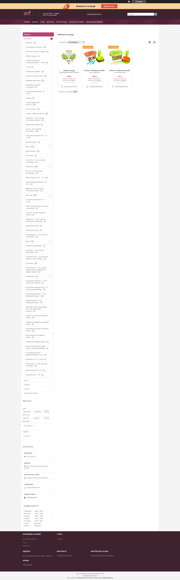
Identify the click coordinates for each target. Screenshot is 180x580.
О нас (43, 22)
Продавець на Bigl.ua (90, 575)
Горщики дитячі (31, 142)
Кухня (28, 146)
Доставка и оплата (29, 539)
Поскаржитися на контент (85, 578)
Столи (28, 67)
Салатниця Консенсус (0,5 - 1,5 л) (36, 136)
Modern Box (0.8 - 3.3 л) (34, 370)
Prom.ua (101, 573)
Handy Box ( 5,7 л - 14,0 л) (34, 359)
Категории (28, 38)
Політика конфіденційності (104, 578)
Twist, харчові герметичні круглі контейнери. (37, 207)
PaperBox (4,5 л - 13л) (33, 375)
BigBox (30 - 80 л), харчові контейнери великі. (35, 189)
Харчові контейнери (33, 71)
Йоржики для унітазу (33, 80)
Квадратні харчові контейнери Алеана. (37, 316)
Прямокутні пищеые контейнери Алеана (37, 323)
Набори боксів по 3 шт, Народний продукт (34, 301)
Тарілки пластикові (32, 225)
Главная (27, 22)
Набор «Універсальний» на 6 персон (94, 71)
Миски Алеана (31, 151)
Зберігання (29, 166)
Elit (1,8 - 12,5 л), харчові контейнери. (34, 172)
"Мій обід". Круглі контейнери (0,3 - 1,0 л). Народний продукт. (36, 309)
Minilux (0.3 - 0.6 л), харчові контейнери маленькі (35, 119)
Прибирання (30, 276)
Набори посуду (31, 56)
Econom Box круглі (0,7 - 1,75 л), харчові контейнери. (36, 282)
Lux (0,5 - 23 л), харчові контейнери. (33, 130)
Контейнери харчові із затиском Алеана (37, 329)
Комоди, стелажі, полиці (34, 76)
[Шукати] (155, 14)
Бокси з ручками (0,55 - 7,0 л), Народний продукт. (36, 295)
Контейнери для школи (34, 47)
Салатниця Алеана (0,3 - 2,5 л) (35, 200)
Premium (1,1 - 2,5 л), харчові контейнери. (35, 161)
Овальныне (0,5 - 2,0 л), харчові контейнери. (36, 236)
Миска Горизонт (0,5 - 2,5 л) (35, 177)
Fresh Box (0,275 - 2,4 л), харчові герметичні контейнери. (37, 258)
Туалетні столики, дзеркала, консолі (36, 213)
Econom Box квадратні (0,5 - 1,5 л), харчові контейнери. (37, 288)
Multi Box (29, 42)
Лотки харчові (31, 109)
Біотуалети (30, 155)
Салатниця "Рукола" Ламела (35, 51)
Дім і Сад (29, 195)
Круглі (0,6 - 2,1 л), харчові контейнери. (35, 251)
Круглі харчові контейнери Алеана (35, 336)
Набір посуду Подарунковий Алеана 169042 (69, 72)
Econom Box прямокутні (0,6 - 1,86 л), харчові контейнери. (36, 347)
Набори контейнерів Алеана (36, 341)
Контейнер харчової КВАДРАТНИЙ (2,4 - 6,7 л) (34, 354)
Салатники (29, 263)
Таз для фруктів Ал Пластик (33, 103)
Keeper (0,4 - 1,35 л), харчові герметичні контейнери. (35, 220)
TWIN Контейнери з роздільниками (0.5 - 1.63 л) (35, 61)
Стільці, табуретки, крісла (35, 113)
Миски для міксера (32, 230)
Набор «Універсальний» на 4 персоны (119, 71)
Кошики (28, 98)
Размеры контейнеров (94, 22)
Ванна (28, 241)
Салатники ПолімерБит (34, 245)
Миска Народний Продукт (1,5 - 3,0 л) (37, 183)
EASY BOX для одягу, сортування (33, 86)
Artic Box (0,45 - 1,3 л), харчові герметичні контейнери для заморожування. (36, 270)
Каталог (35, 22)
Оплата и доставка (76, 22)
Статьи (26, 389)
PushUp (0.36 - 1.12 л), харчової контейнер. (36, 365)
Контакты (50, 22)
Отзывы (27, 384)
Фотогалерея (62, 22)
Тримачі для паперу (33, 124)
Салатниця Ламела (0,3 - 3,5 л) (35, 92)
